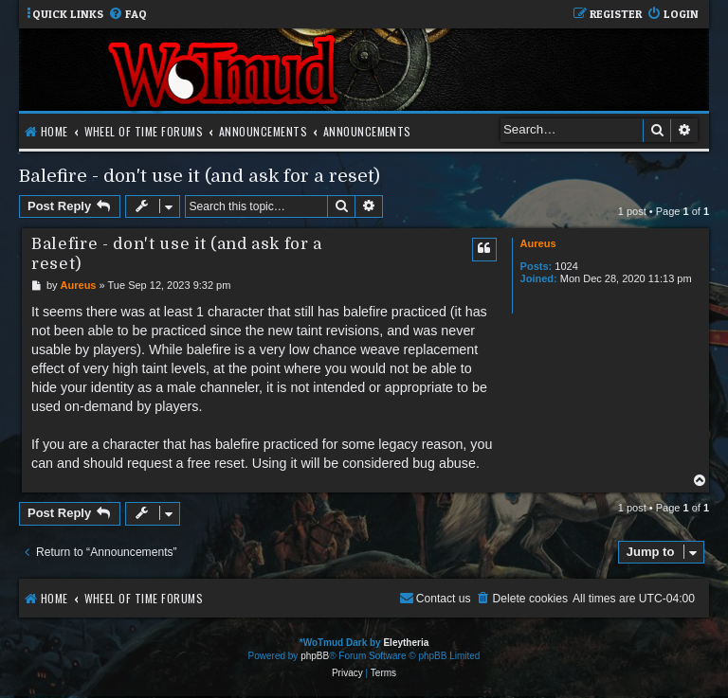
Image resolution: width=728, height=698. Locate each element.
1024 (566, 266)
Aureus (538, 243)
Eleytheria (405, 642)
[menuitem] (127, 14)
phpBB (314, 656)
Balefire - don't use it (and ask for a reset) (199, 176)
